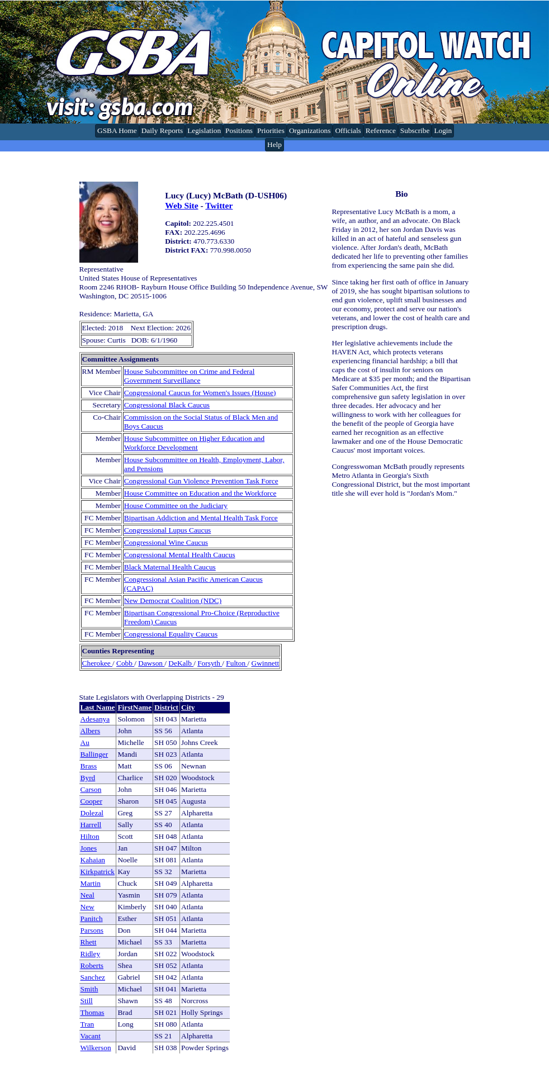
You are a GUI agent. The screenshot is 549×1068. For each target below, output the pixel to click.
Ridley (91, 954)
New (87, 907)
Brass (89, 766)
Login (443, 130)
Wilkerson (96, 1047)
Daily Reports (162, 130)
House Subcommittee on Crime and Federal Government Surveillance (189, 376)
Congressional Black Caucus (167, 405)
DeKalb (180, 663)
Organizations (310, 130)
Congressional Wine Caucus (166, 542)
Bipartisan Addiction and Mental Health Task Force (201, 518)
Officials (348, 130)
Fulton (236, 663)
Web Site (181, 205)
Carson (91, 789)
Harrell (91, 824)
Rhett (89, 942)
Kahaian (93, 860)
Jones (89, 848)
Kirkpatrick (98, 871)
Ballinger (94, 754)
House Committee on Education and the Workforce (200, 493)
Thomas (93, 1012)
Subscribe (415, 130)
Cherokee (97, 663)
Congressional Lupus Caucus (167, 530)
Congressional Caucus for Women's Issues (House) (200, 392)
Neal (87, 895)
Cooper (91, 801)
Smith (89, 989)
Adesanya (95, 719)
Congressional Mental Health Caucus (179, 554)
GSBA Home (117, 130)
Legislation (204, 130)
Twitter (219, 205)
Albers (91, 731)
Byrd (88, 777)
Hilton (90, 836)
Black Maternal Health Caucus (170, 567)
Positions (239, 130)
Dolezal (92, 813)
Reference (381, 130)
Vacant (91, 1036)
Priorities (271, 130)
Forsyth (209, 663)
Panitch (92, 918)
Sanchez (93, 977)
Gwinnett (266, 663)
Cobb (125, 663)
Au (85, 742)
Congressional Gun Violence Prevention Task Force (201, 481)
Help (274, 144)
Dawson (151, 663)
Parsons (92, 930)
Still (87, 1000)
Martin (91, 883)
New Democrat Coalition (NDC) (172, 600)
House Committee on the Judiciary (176, 505)
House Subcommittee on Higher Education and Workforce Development (194, 443)
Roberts (92, 965)
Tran (87, 1024)
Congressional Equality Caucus (170, 634)
